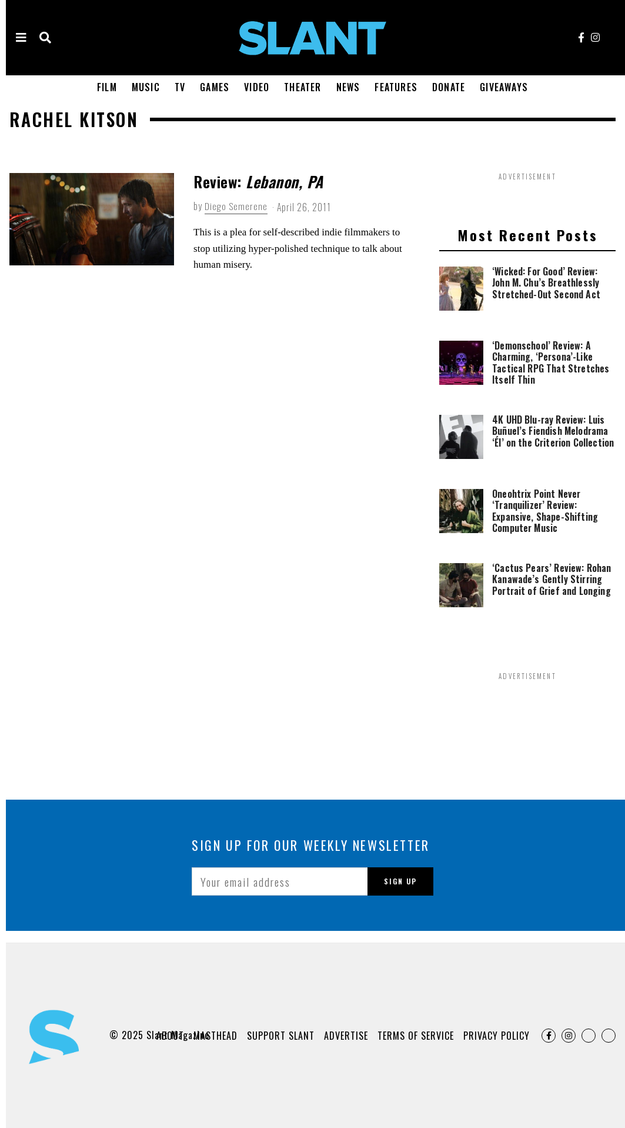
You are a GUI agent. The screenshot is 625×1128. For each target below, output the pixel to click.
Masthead (215, 1036)
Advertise (346, 1036)
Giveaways (504, 87)
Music (146, 87)
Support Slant (281, 1036)
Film (107, 87)
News (348, 87)
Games (214, 87)
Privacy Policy (496, 1036)
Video (256, 87)
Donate (448, 87)
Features (396, 87)
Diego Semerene (236, 206)
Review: (258, 181)
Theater (302, 87)
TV (180, 87)
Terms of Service (415, 1036)
